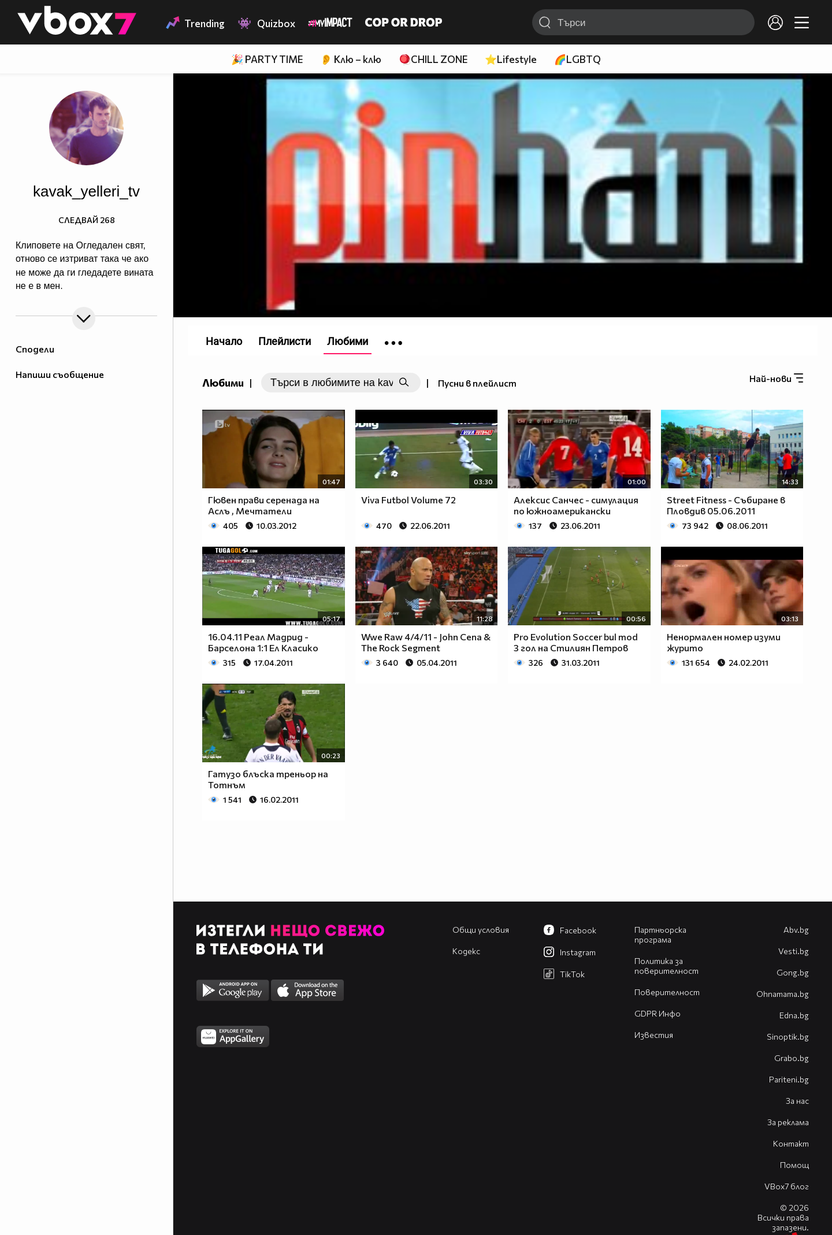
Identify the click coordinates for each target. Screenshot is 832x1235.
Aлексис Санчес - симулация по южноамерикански (576, 505)
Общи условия (480, 929)
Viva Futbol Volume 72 (408, 499)
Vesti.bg (793, 951)
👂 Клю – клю (350, 59)
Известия (653, 1035)
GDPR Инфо (657, 1013)
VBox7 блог (786, 1186)
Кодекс (466, 951)
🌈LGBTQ (577, 59)
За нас (797, 1101)
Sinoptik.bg (788, 1036)
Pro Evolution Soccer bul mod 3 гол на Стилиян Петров (576, 642)
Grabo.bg (791, 1058)
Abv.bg (796, 929)
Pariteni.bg (789, 1079)
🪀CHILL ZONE (433, 59)
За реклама (788, 1122)
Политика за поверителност (666, 966)
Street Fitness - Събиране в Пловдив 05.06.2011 (726, 505)
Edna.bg (794, 1015)
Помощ (794, 1165)
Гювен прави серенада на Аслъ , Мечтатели (264, 505)
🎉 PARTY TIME (267, 59)
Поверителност (667, 992)
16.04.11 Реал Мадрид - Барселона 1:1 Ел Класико (263, 642)
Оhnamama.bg (782, 994)
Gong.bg (793, 972)
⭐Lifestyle (511, 59)
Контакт (791, 1143)
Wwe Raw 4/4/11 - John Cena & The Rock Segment (426, 642)
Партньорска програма (660, 934)
